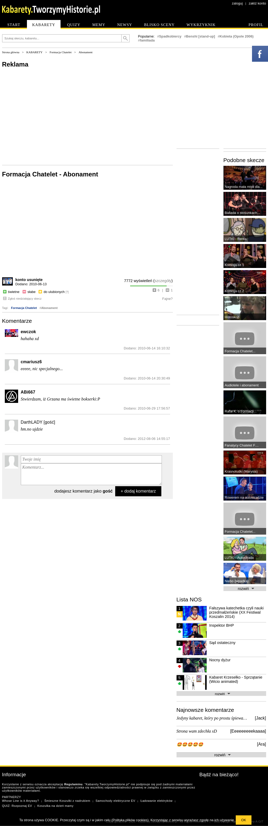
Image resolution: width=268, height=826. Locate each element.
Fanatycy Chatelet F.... (242, 445)
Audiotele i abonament (242, 385)
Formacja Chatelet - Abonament (50, 174)
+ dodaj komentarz (138, 491)
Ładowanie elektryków (157, 800)
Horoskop (232, 317)
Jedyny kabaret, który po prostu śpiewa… (212, 718)
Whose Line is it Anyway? (20, 800)
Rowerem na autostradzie (244, 497)
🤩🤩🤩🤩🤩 (190, 744)
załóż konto (257, 3)
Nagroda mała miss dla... (244, 187)
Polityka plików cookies (130, 820)
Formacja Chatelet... (240, 351)
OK (243, 820)
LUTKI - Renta (236, 239)
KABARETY (34, 52)
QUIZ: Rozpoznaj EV (17, 805)
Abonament (86, 52)
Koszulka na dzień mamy (55, 805)
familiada (147, 40)
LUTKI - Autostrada (239, 558)
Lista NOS (189, 599)
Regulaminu (73, 784)
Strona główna (10, 52)
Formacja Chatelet (60, 52)
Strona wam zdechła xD (197, 731)
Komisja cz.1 (234, 265)
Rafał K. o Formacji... (241, 411)
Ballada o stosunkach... (242, 213)
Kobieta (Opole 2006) (237, 36)
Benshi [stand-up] (200, 36)
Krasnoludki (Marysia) (241, 471)
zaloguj (237, 3)
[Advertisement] (87, 116)
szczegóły (163, 281)
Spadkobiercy (170, 36)
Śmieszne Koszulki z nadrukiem (67, 800)
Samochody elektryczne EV (115, 800)
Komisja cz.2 (234, 291)
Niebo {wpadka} (237, 581)
